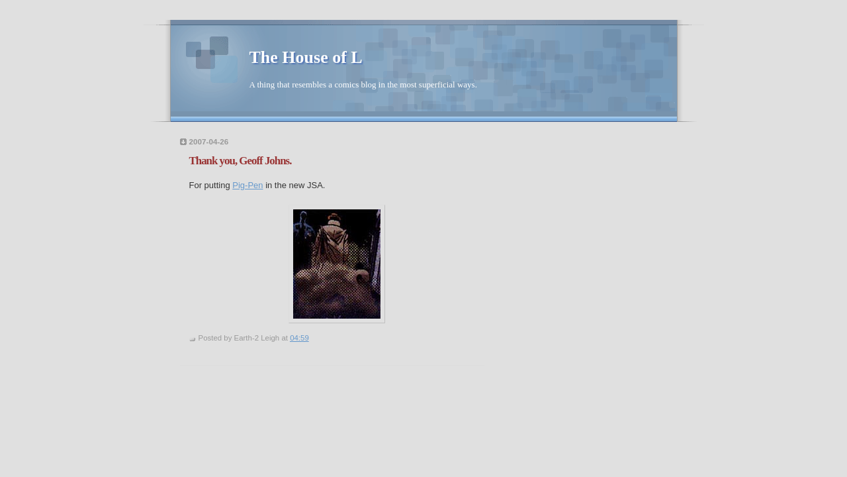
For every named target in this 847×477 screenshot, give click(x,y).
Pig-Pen (247, 185)
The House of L (306, 57)
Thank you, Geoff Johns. (240, 160)
